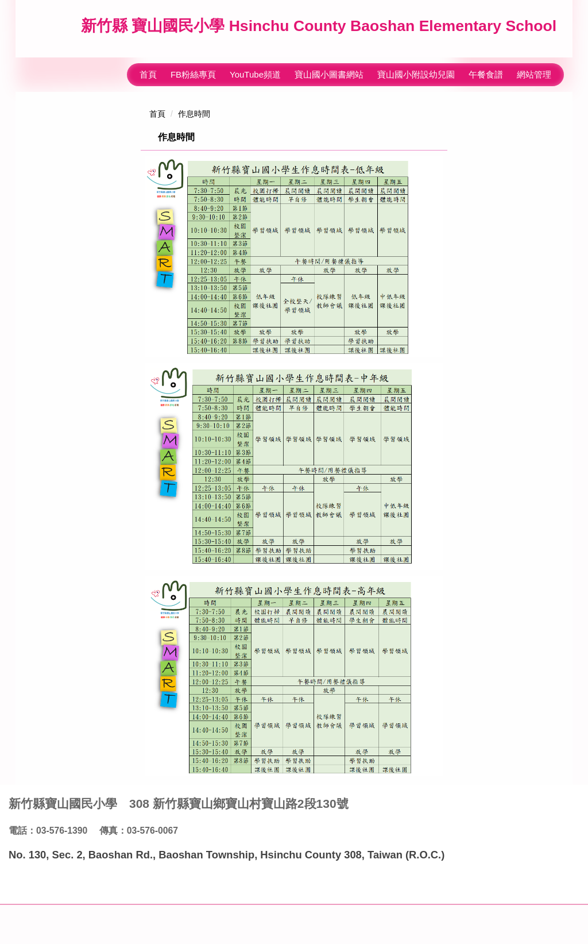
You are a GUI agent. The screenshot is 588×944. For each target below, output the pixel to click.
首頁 (148, 67)
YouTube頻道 (255, 67)
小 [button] (393, 158)
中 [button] (415, 158)
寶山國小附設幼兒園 (416, 67)
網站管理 (534, 67)
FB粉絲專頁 (193, 67)
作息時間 (194, 106)
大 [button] (438, 158)
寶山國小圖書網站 (329, 67)
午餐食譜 (486, 67)
